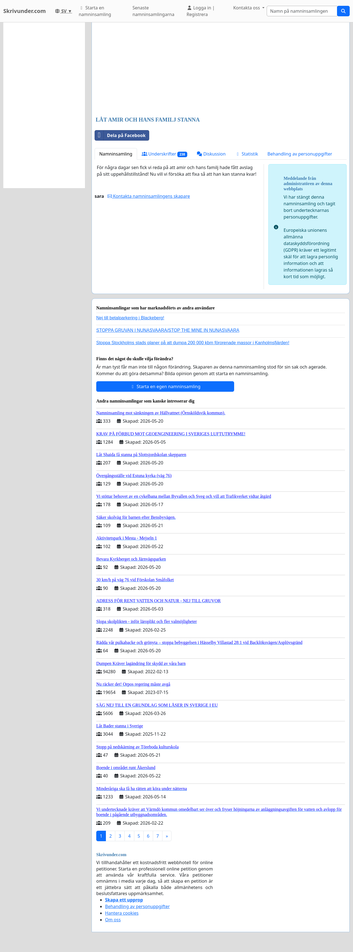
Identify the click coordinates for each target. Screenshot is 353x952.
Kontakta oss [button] (247, 8)
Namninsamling (115, 154)
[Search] (302, 11)
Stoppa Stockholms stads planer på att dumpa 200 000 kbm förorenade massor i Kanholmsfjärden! (192, 342)
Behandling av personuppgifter (300, 154)
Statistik (246, 154)
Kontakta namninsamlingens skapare (149, 196)
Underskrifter (164, 154)
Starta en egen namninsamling (165, 386)
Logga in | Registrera (201, 11)
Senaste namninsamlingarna (153, 11)
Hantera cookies (121, 913)
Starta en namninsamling (95, 11)
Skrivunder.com (24, 11)
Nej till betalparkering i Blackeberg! (130, 317)
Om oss (113, 920)
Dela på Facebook (120, 135)
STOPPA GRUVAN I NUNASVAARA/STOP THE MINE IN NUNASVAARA (167, 330)
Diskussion (211, 154)
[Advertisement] (221, 70)
